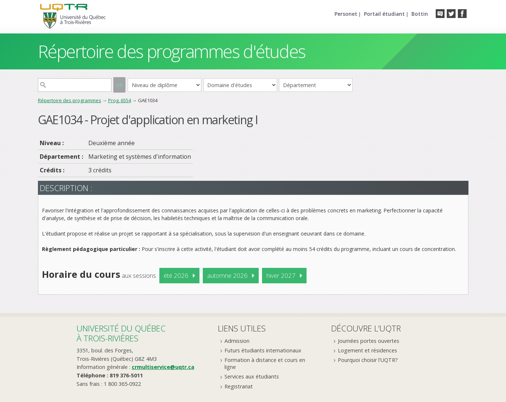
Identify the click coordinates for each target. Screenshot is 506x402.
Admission (237, 340)
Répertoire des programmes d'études (171, 51)
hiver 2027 (281, 275)
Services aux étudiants (251, 376)
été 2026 (176, 275)
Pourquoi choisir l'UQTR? (368, 359)
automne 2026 (227, 275)
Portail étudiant (384, 13)
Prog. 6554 (119, 100)
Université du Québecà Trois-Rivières (121, 333)
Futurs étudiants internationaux (262, 350)
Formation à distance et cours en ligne (264, 363)
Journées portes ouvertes (368, 340)
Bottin (419, 13)
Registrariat (238, 386)
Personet (346, 13)
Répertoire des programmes (69, 100)
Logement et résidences (367, 350)
